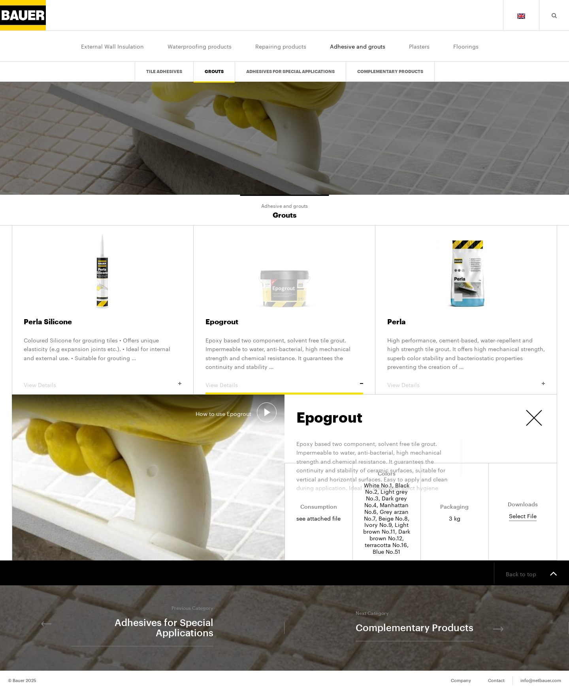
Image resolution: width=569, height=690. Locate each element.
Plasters (419, 45)
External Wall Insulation (112, 45)
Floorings (466, 45)
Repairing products (280, 45)
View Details (102, 384)
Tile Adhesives (164, 72)
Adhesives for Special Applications (290, 72)
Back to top (531, 573)
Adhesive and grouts (357, 45)
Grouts (214, 72)
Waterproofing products (200, 45)
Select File (523, 516)
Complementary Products (390, 72)
